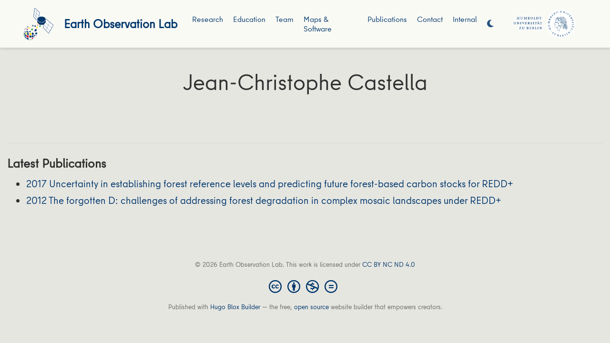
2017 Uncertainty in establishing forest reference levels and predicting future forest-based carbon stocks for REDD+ (269, 184)
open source (311, 307)
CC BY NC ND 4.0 (388, 264)
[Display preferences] (490, 24)
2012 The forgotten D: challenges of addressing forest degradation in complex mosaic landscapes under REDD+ (263, 200)
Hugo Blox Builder (235, 307)
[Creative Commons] (305, 286)
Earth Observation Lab (120, 23)
